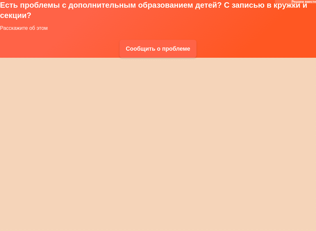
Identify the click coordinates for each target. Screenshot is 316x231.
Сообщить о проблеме (158, 49)
